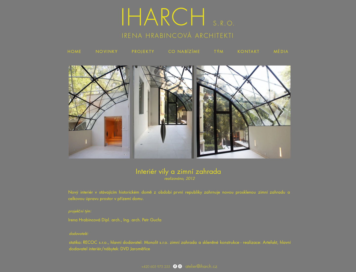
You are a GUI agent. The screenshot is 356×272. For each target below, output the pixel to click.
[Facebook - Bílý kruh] (175, 266)
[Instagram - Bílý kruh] (180, 266)
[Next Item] (282, 112)
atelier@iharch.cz (201, 266)
